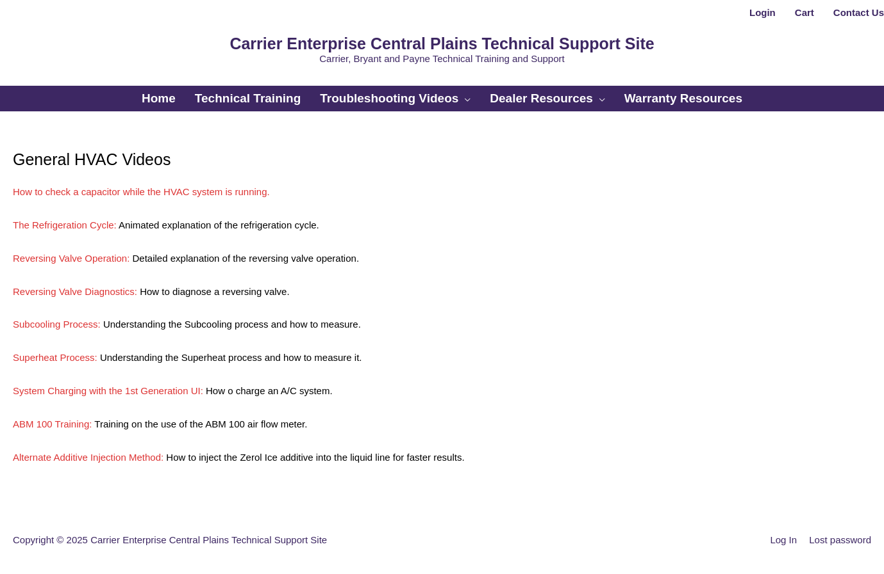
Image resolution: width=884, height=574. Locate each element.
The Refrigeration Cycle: (65, 224)
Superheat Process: (55, 357)
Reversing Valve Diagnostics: (75, 291)
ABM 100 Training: (52, 424)
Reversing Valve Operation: (71, 258)
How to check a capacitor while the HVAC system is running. (141, 191)
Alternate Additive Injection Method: (88, 457)
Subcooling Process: (57, 324)
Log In (783, 539)
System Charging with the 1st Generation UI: (108, 390)
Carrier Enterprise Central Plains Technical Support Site (441, 43)
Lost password (840, 539)
